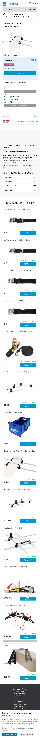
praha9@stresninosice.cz (14, 102)
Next (36, 43)
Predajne (20, 698)
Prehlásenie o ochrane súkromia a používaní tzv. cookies (20, 726)
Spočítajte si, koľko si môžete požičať (27, 121)
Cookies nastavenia (20, 708)
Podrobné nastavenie (26, 734)
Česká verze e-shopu (20, 706)
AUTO (11, 10)
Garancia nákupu (20, 691)
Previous (4, 42)
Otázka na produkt (20, 105)
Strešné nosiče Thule (20, 704)
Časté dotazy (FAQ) (20, 696)
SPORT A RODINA (28, 10)
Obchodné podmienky (20, 693)
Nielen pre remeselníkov (15, 14)
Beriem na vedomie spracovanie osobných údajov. (17, 94)
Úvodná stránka (4, 14)
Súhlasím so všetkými (9, 734)
